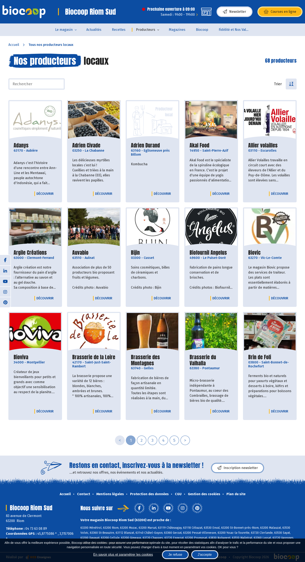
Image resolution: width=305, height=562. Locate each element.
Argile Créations (30, 253)
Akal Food (199, 145)
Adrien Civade (86, 145)
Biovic (254, 253)
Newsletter (234, 12)
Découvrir (46, 193)
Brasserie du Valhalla (211, 360)
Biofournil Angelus (208, 253)
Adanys (21, 145)
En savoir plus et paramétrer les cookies (123, 554)
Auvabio (80, 253)
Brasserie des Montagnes (152, 360)
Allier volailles (263, 145)
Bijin (135, 253)
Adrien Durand (145, 145)
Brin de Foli (259, 357)
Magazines (177, 30)
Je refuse (175, 554)
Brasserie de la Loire (93, 357)
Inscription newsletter (237, 468)
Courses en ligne (280, 12)
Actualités (93, 30)
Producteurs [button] (145, 30)
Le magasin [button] (64, 30)
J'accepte (205, 554)
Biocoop (202, 30)
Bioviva (21, 357)
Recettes (118, 30)
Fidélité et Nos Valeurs (236, 30)
